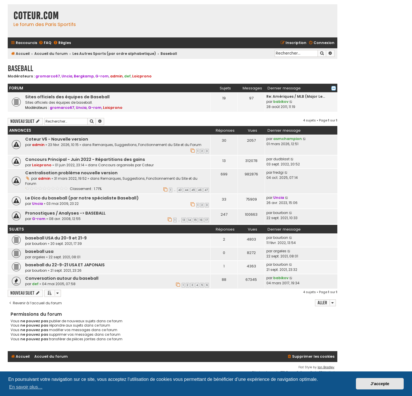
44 (186, 190)
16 (201, 220)
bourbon (280, 212)
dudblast (281, 159)
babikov (280, 101)
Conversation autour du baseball (61, 278)
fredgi (278, 172)
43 (180, 190)
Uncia (67, 76)
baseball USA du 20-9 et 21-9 (56, 238)
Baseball (20, 68)
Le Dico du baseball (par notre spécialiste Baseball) (82, 198)
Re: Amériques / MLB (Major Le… (295, 96)
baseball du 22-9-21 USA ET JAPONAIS (65, 265)
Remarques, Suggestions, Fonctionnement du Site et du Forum (146, 144)
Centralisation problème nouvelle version (71, 173)
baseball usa (39, 251)
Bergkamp (84, 76)
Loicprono (142, 76)
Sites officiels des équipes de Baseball (67, 97)
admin (116, 76)
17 (206, 220)
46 (199, 190)
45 (193, 190)
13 (184, 220)
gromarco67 (47, 76)
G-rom (102, 76)
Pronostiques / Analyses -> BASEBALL (65, 213)
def (127, 76)
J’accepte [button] (380, 383)
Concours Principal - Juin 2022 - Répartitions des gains (85, 159)
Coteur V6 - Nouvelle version (56, 139)
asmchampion (287, 138)
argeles (38, 257)
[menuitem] (45, 43)
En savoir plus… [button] (26, 387)
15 (195, 220)
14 (189, 220)
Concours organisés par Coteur (126, 165)
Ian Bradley (326, 367)
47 (206, 190)
